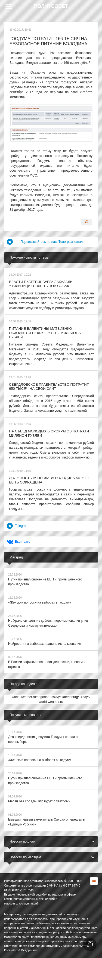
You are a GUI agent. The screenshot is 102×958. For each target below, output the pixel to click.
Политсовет (51, 6)
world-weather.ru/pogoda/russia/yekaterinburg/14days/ (51, 697)
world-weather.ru (51, 702)
